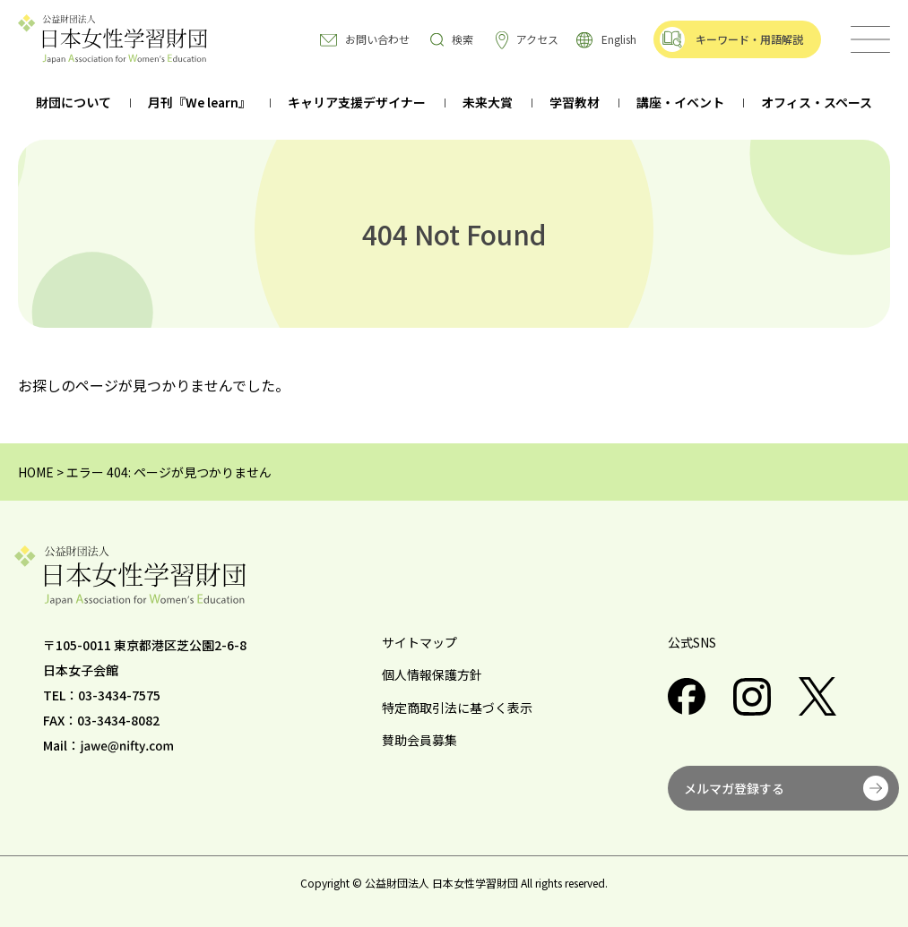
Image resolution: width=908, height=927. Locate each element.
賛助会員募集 (419, 740)
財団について (73, 103)
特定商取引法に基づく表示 (457, 708)
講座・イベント (680, 103)
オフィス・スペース (816, 103)
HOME (36, 472)
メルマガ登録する (734, 788)
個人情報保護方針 (432, 674)
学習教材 (574, 103)
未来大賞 (488, 103)
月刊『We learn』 (199, 103)
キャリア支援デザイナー (357, 103)
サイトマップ (419, 642)
